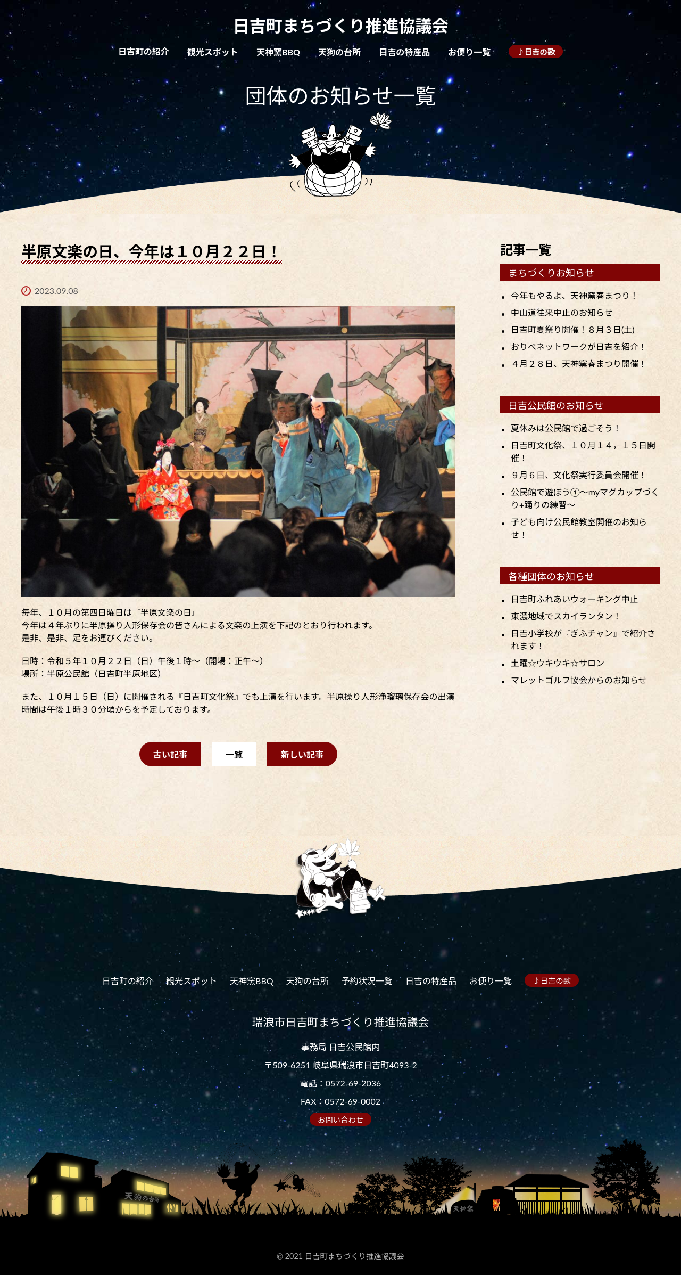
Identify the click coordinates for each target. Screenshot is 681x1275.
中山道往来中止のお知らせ (562, 312)
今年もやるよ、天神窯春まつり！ (574, 295)
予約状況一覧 (367, 981)
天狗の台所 (339, 52)
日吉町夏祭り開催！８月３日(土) (573, 329)
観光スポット (212, 52)
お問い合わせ (340, 1119)
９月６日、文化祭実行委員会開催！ (579, 475)
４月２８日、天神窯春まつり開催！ (579, 363)
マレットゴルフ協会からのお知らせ (579, 680)
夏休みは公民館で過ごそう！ (566, 428)
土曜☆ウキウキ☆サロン (557, 663)
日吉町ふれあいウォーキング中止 (574, 599)
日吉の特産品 (404, 52)
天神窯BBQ (278, 52)
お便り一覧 (469, 52)
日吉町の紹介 (143, 51)
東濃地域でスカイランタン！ (566, 616)
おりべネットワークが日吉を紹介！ (579, 346)
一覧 (234, 754)
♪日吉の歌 (536, 51)
